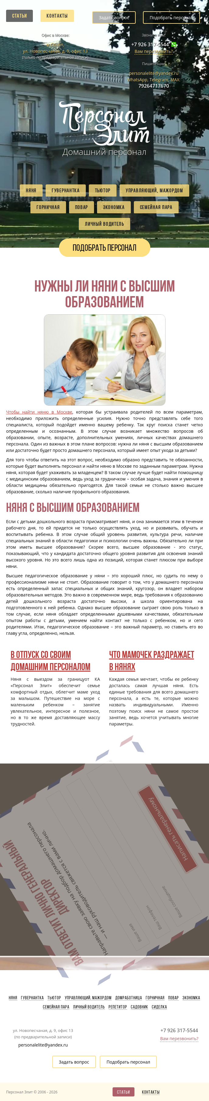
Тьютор (102, 190)
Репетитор (118, 1007)
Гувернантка (66, 190)
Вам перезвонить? (153, 51)
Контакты (57, 16)
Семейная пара (156, 207)
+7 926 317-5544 (150, 44)
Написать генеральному (99, 793)
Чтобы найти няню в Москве (39, 412)
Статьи (19, 16)
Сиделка (159, 1007)
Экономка (114, 207)
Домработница (128, 997)
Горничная (48, 207)
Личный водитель (104, 224)
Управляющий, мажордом (154, 190)
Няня (31, 190)
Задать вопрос (114, 17)
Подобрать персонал (171, 17)
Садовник (139, 1007)
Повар (81, 207)
